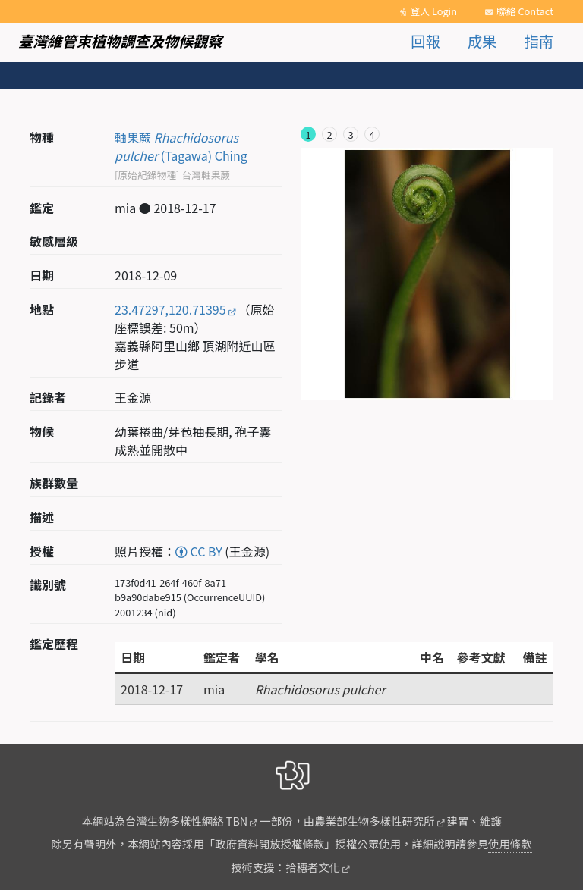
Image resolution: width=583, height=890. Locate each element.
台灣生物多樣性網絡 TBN (186, 821)
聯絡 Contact (524, 11)
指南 (539, 41)
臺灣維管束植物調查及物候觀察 (120, 41)
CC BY (198, 551)
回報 (425, 41)
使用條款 (510, 843)
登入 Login (433, 11)
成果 (482, 41)
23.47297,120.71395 (170, 309)
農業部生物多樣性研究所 (374, 821)
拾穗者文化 (312, 867)
